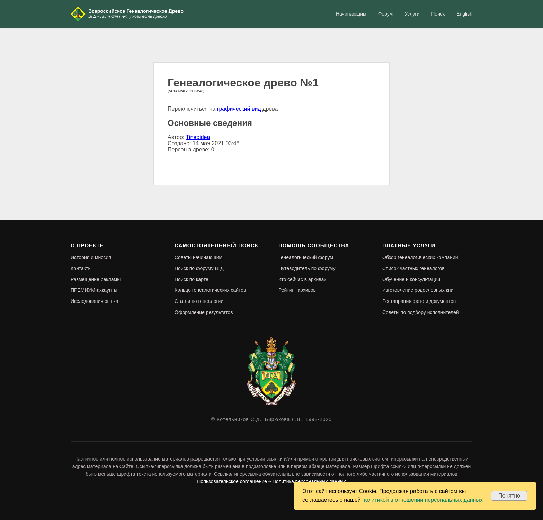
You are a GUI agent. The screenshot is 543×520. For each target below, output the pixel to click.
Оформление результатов (204, 312)
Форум (385, 14)
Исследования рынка (94, 301)
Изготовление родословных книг (418, 290)
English (464, 14)
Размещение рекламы (96, 279)
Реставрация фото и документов (419, 301)
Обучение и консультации (411, 279)
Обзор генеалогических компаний (420, 257)
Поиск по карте (191, 279)
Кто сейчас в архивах (302, 279)
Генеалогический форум (305, 257)
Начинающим (351, 14)
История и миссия (91, 257)
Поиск (438, 14)
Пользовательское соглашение (232, 481)
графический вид (239, 109)
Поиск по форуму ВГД (199, 268)
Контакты (81, 268)
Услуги (411, 14)
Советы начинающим (198, 257)
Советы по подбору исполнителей (420, 312)
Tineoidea (198, 137)
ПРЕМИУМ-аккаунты (94, 290)
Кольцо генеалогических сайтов (210, 290)
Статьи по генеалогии (199, 301)
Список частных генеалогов (413, 268)
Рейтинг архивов (297, 290)
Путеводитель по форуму (307, 268)
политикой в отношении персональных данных (422, 500)
